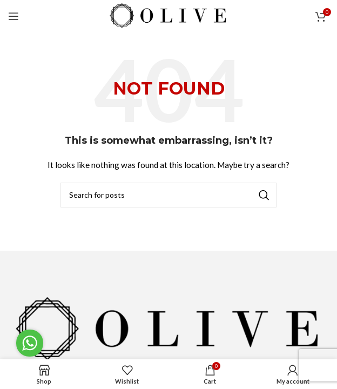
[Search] (168, 195)
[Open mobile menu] (13, 16)
